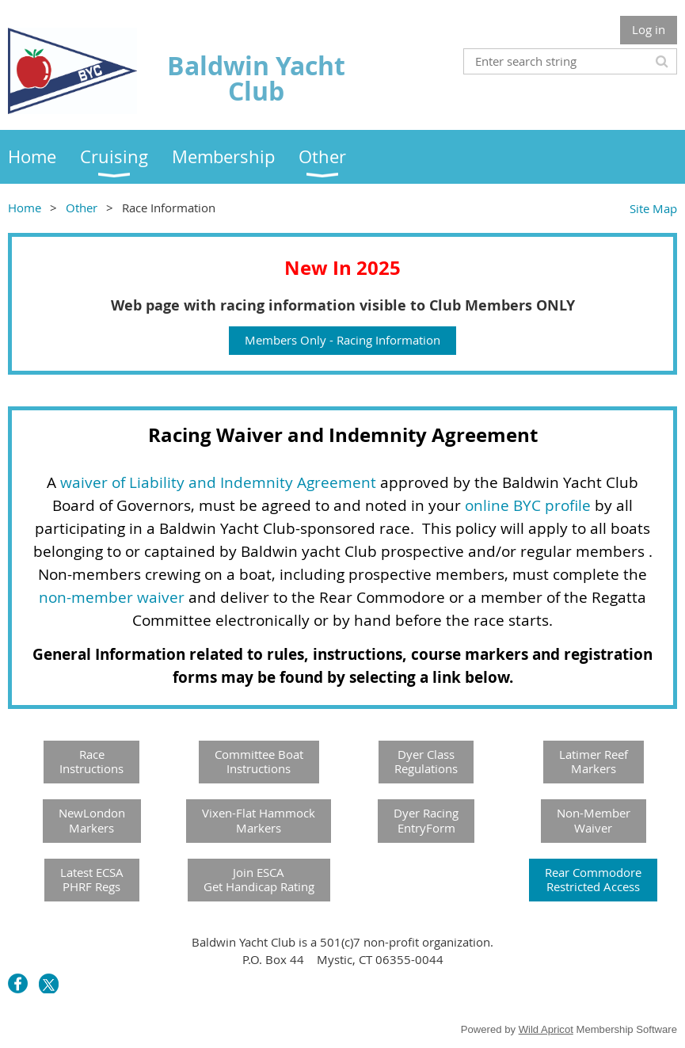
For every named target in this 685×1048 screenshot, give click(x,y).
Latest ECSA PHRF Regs (92, 879)
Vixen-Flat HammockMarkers (258, 820)
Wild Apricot (546, 1029)
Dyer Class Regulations (426, 761)
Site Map (653, 208)
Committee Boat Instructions (259, 761)
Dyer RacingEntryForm (426, 820)
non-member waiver (112, 597)
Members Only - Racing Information (342, 340)
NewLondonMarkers (92, 820)
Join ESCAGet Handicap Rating (259, 879)
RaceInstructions (91, 761)
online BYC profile (528, 505)
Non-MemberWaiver (593, 820)
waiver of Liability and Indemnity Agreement (218, 482)
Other (81, 207)
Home (24, 207)
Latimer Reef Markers (593, 761)
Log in (648, 29)
